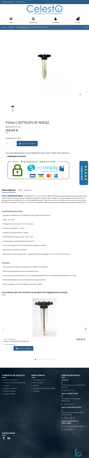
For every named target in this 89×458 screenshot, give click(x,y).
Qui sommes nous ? (10, 380)
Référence (9, 127)
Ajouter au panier (27, 143)
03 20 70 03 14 (69, 390)
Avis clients (25, 190)
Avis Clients (20, 2)
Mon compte (38, 383)
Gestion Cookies (9, 394)
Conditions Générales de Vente (14, 383)
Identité (36, 385)
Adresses (36, 391)
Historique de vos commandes (44, 388)
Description (9, 190)
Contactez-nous (8, 2)
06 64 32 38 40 (69, 418)
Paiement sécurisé (10, 388)
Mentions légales (9, 391)
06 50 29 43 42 (69, 404)
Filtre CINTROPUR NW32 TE (16, 341)
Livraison (6, 385)
